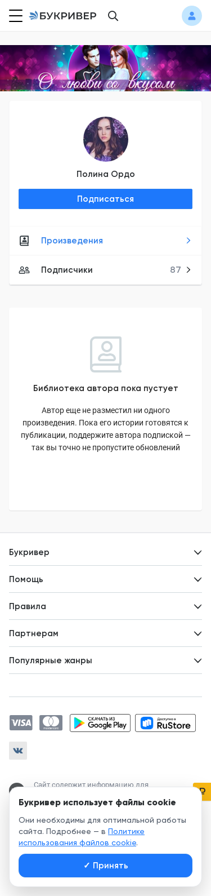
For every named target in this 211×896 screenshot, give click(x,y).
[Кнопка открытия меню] (15, 15)
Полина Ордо (106, 174)
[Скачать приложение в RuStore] (165, 723)
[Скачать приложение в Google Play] (100, 723)
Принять (105, 865)
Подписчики (105, 270)
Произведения (105, 240)
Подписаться (105, 199)
